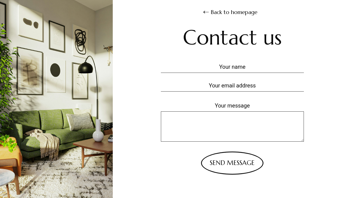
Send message (232, 163)
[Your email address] (232, 85)
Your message (232, 105)
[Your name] (232, 66)
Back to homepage (230, 12)
